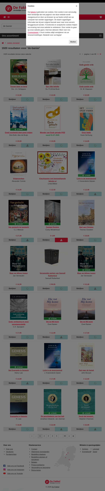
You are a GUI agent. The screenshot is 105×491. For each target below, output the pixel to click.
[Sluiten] (76, 6)
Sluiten (73, 42)
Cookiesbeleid (33, 32)
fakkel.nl (33, 12)
